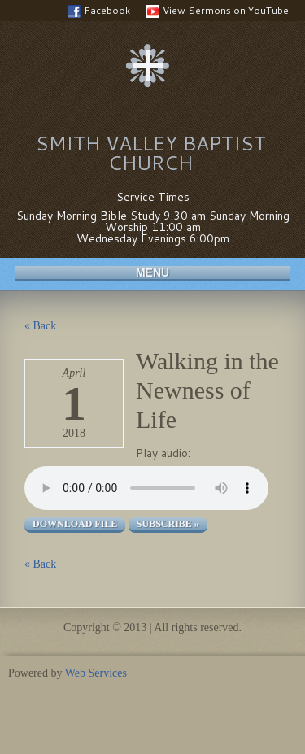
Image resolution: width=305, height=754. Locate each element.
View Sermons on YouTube (217, 10)
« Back (40, 326)
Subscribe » (168, 524)
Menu (152, 272)
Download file (75, 524)
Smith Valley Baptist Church (151, 153)
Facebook (99, 10)
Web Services (96, 673)
